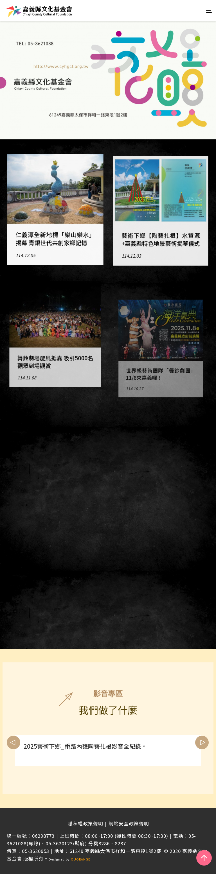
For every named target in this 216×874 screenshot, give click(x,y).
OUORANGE (80, 859)
